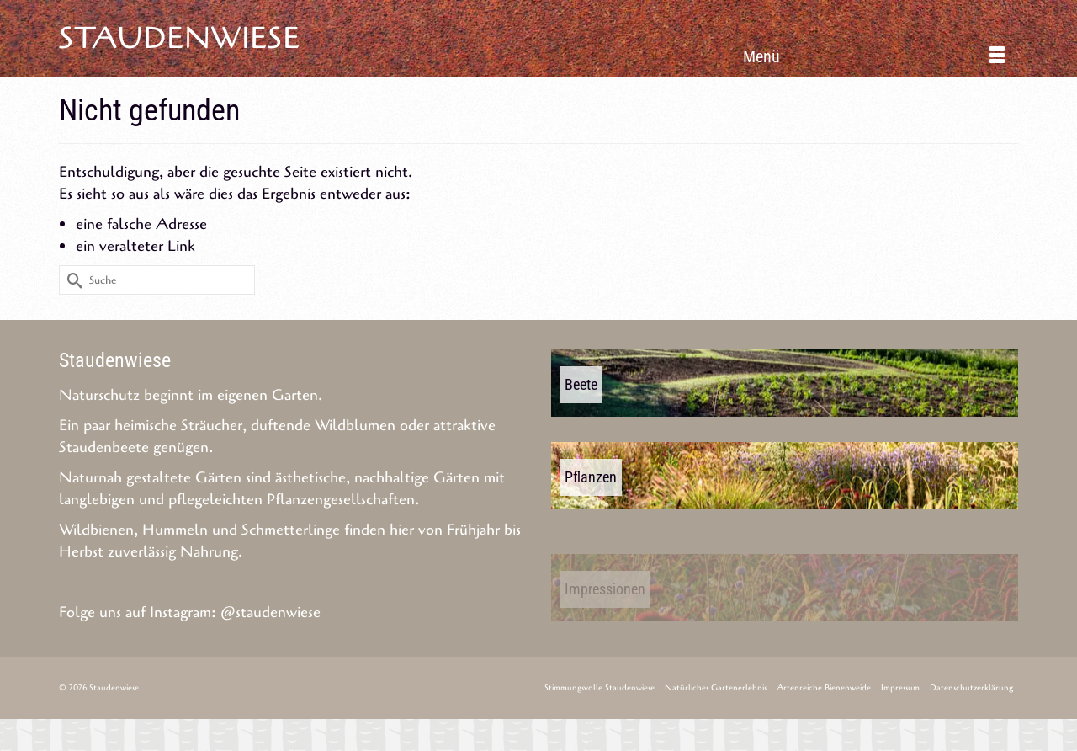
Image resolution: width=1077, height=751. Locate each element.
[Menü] (874, 56)
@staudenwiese (270, 612)
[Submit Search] (71, 280)
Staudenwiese (179, 38)
